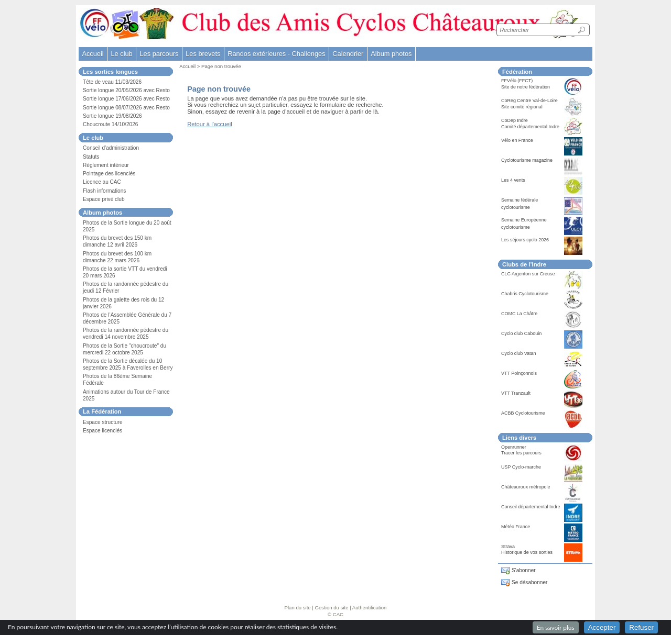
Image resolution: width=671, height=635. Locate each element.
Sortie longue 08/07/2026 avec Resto (126, 107)
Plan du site (298, 607)
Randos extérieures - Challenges (276, 54)
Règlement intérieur (106, 165)
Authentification (369, 607)
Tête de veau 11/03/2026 (112, 82)
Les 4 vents (513, 180)
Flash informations (104, 191)
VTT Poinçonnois (519, 373)
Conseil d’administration (111, 148)
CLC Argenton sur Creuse (528, 273)
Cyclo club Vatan (518, 353)
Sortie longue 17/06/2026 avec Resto (126, 99)
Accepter (602, 627)
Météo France (515, 526)
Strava (508, 546)
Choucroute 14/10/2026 (110, 124)
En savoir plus (556, 627)
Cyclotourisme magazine (527, 160)
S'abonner (524, 570)
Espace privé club (104, 199)
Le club (121, 54)
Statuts (91, 157)
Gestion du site (332, 607)
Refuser (641, 627)
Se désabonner (529, 582)
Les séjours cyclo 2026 (525, 239)
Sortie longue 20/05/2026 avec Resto (126, 90)
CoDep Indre (514, 120)
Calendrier (347, 54)
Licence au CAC (102, 182)
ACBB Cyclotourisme (523, 413)
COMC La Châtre (519, 313)
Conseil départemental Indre (530, 506)
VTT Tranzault (516, 393)
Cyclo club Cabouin (521, 333)
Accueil (92, 54)
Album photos (391, 54)
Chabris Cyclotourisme (524, 293)
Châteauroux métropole (525, 486)
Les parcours (158, 54)
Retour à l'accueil (209, 124)
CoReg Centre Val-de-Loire (529, 100)
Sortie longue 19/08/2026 (112, 116)
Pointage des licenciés (109, 173)
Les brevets (203, 54)
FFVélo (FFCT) (517, 80)
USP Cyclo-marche (521, 467)
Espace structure (103, 422)
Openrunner (513, 447)
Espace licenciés (102, 430)
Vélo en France (517, 140)
